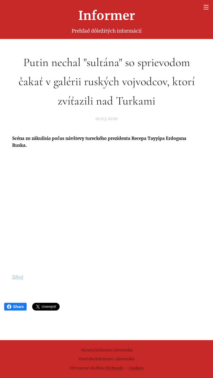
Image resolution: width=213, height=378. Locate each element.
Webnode (114, 368)
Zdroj (17, 277)
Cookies (136, 368)
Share (15, 306)
